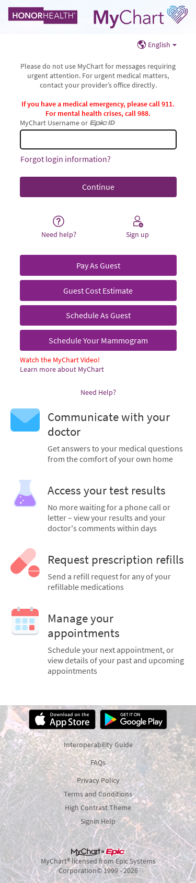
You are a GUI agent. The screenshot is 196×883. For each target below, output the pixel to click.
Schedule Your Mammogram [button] (98, 340)
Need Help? (98, 392)
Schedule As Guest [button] (98, 315)
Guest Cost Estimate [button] (98, 290)
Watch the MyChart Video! (60, 359)
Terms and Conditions (98, 794)
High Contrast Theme (98, 807)
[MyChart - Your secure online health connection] (98, 17)
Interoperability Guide (98, 744)
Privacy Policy (98, 780)
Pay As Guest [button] (98, 265)
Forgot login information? (65, 159)
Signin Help (98, 821)
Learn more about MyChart (62, 369)
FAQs (98, 762)
